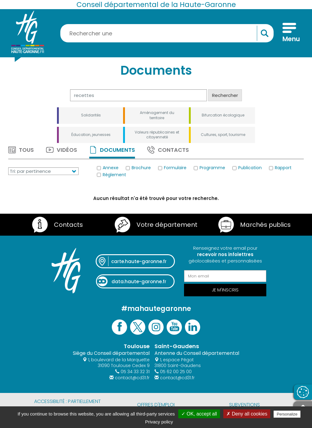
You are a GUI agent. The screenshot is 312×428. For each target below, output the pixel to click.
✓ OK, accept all (199, 413)
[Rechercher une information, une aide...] (167, 33)
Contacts (168, 150)
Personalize (287, 414)
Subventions (244, 404)
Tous (21, 150)
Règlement (111, 175)
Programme (209, 168)
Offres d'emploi (156, 404)
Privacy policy (159, 421)
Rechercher (225, 95)
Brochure (138, 168)
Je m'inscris (225, 290)
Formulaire (172, 168)
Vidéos (61, 150)
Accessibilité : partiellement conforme (67, 405)
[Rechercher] (138, 95)
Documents (112, 150)
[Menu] (289, 33)
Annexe (108, 168)
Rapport (280, 168)
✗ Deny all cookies (246, 413)
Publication (247, 168)
